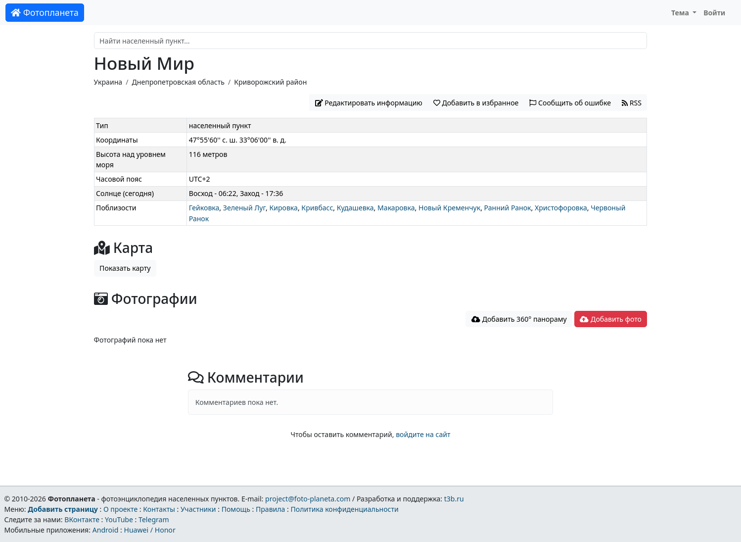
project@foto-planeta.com (307, 498)
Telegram (154, 519)
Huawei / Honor (149, 530)
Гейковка (204, 207)
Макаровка (396, 207)
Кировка (283, 207)
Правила (270, 509)
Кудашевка (355, 207)
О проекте (120, 509)
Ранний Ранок (507, 207)
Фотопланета (45, 12)
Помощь (236, 509)
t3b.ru (454, 498)
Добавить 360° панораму (519, 319)
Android (106, 530)
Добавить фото (610, 319)
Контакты (159, 509)
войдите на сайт (423, 434)
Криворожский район (270, 82)
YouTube (119, 519)
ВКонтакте (81, 519)
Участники (198, 509)
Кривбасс (317, 207)
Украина (108, 82)
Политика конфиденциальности (345, 509)
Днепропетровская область (178, 82)
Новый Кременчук (449, 207)
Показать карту (124, 268)
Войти (714, 12)
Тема (681, 12)
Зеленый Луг (244, 207)
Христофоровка (561, 207)
